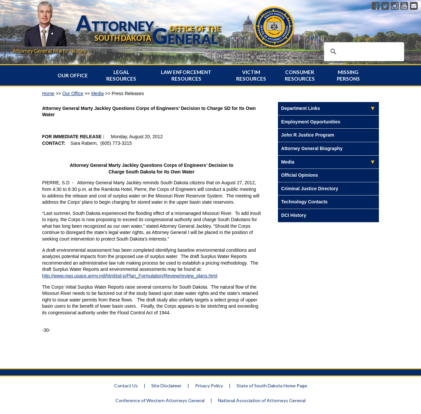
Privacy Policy (209, 385)
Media (97, 93)
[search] (363, 52)
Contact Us (126, 385)
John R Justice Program (307, 135)
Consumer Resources (300, 75)
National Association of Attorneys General (262, 400)
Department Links (300, 108)
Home (48, 93)
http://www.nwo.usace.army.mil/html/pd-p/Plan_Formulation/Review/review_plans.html (129, 275)
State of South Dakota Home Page (271, 385)
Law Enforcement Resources (186, 75)
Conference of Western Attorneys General (160, 400)
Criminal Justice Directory (309, 188)
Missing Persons (348, 75)
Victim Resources (251, 75)
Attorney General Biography (312, 148)
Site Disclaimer (166, 385)
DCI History (293, 215)
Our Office (73, 75)
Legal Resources (121, 75)
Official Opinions (299, 175)
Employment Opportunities (310, 121)
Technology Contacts (304, 201)
